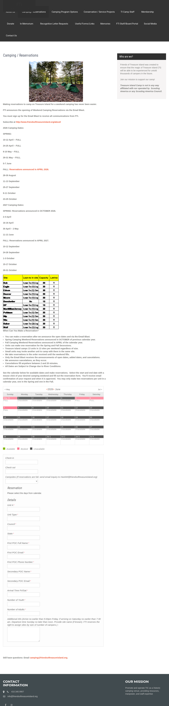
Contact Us (11, 35)
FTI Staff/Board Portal (127, 23)
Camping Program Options (65, 12)
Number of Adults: (62, 582)
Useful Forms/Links (84, 23)
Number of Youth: (62, 573)
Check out (10, 467)
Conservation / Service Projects (99, 12)
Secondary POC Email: (65, 554)
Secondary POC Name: (65, 544)
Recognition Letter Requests (54, 23)
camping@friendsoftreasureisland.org (48, 639)
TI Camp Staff (127, 12)
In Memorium (27, 23)
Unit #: (57, 478)
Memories (105, 23)
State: (56, 506)
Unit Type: (58, 487)
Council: (57, 497)
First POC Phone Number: (66, 535)
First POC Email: (62, 525)
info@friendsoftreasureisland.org (23, 678)
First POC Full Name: (64, 516)
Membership (147, 12)
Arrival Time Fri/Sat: (63, 563)
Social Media (150, 23)
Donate (10, 23)
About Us (10, 12)
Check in (9, 458)
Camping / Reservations (33, 12)
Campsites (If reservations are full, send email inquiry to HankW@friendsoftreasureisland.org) (27, 480)
